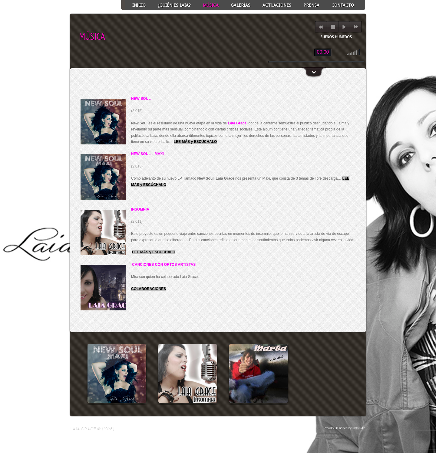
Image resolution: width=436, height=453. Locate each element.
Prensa (311, 5)
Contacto (343, 5)
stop (333, 27)
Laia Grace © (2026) (92, 428)
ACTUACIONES (277, 5)
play (344, 27)
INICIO (139, 5)
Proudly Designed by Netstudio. (345, 428)
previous (321, 27)
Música (211, 5)
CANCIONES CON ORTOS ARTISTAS (164, 264)
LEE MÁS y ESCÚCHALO (195, 142)
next (356, 27)
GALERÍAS (240, 5)
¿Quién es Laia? (174, 5)
